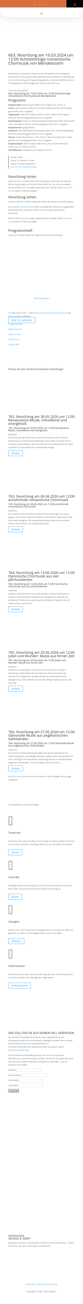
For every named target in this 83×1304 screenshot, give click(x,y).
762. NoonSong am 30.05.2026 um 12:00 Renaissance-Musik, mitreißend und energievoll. (41, 420)
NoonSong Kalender (20, 776)
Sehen (15, 897)
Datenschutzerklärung (18, 1050)
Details (15, 453)
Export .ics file (14, 334)
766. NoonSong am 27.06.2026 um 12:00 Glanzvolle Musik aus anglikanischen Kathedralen (41, 735)
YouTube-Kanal (26, 206)
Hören (15, 852)
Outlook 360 (13, 344)
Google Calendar (15, 324)
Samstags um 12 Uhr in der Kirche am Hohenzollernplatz (33, 1256)
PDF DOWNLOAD (41, 269)
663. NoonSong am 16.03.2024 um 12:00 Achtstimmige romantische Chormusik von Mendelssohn (39, 94)
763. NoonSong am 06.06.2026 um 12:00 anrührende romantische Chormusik (41, 498)
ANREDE (12, 1070)
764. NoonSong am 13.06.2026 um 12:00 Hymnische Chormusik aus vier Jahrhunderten (41, 576)
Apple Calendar (15, 329)
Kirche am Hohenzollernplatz (25, 167)
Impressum (31, 1284)
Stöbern (16, 941)
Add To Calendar (21, 320)
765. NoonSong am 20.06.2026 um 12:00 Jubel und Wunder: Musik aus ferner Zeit (41, 654)
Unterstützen (19, 985)
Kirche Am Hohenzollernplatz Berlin (48, 313)
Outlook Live (13, 339)
